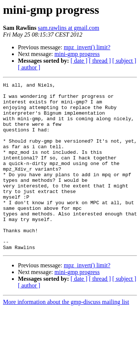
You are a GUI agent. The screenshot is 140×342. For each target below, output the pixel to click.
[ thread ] (100, 60)
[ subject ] (124, 60)
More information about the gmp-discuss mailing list (66, 335)
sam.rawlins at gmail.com (68, 28)
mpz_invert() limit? (87, 47)
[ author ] (29, 67)
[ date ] (79, 60)
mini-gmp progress (77, 54)
